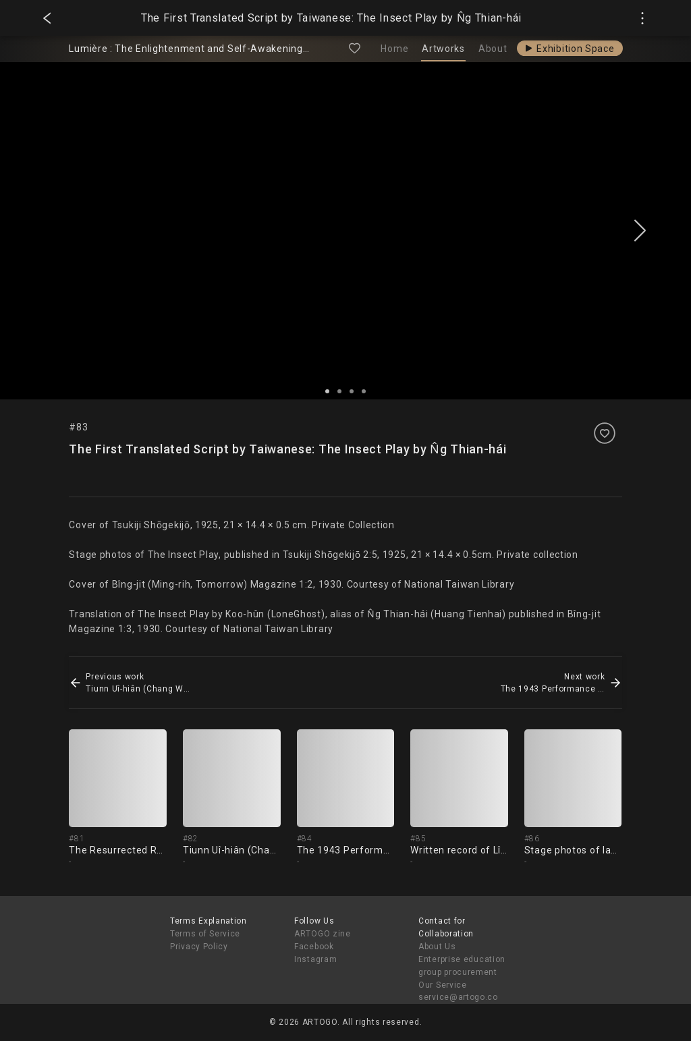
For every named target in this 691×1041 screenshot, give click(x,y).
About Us (437, 946)
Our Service (442, 985)
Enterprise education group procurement (461, 966)
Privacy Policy (199, 946)
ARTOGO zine (322, 933)
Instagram (315, 959)
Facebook (314, 946)
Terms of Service (205, 933)
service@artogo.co (458, 997)
